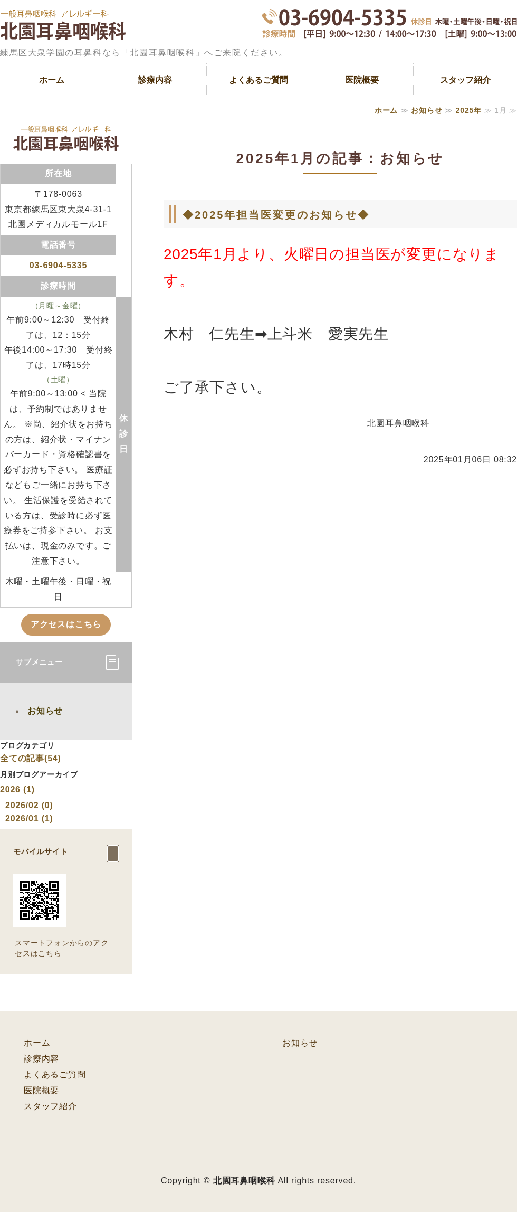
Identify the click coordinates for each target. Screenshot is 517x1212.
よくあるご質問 (258, 79)
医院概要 (362, 79)
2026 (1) (17, 789)
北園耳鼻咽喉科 (244, 1180)
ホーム (51, 79)
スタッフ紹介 (465, 79)
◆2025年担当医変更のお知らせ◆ (276, 215)
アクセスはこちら (66, 624)
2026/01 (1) (29, 818)
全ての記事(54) (30, 758)
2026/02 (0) (29, 805)
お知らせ (426, 110)
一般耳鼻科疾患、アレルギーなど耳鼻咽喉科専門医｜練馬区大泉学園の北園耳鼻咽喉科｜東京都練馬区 (63, 32)
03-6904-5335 (58, 265)
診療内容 (155, 79)
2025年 (469, 110)
